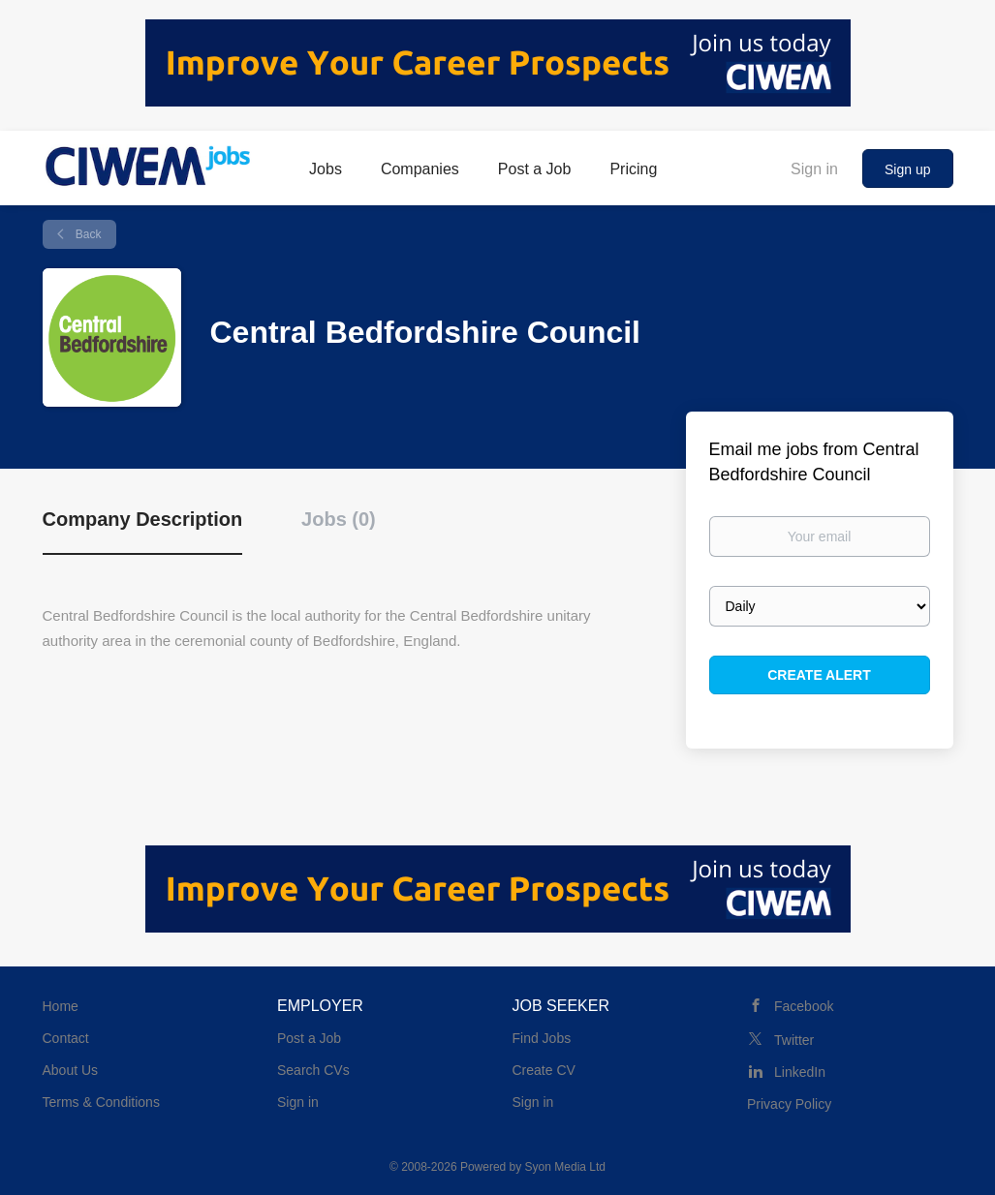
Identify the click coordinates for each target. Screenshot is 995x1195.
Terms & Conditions (101, 1102)
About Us (71, 1070)
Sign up (907, 169)
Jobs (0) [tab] (338, 519)
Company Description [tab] (143, 519)
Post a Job (309, 1038)
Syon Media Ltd (565, 1167)
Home (60, 1006)
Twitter (794, 1040)
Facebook (803, 1006)
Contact (66, 1038)
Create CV (544, 1070)
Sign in (814, 169)
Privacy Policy (789, 1104)
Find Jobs (542, 1038)
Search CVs (313, 1070)
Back (87, 234)
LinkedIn (799, 1072)
